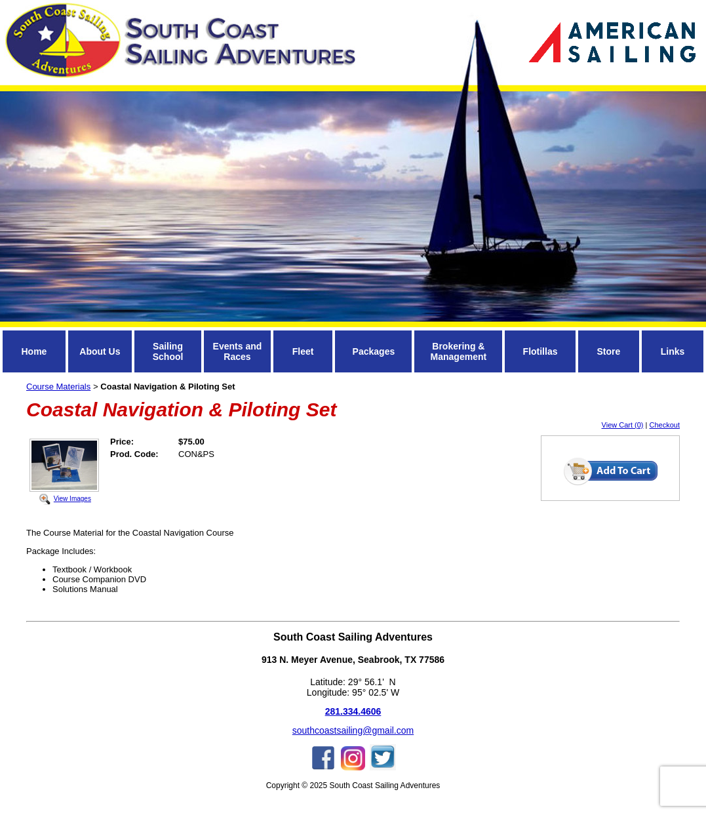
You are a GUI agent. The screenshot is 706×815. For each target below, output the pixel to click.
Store (608, 351)
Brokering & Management (459, 351)
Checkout (665, 425)
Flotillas (540, 351)
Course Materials (58, 386)
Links (673, 351)
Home (34, 351)
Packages (374, 351)
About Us (99, 351)
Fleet (303, 351)
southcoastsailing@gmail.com (353, 730)
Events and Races (237, 351)
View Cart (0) (623, 425)
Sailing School (168, 351)
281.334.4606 (353, 711)
